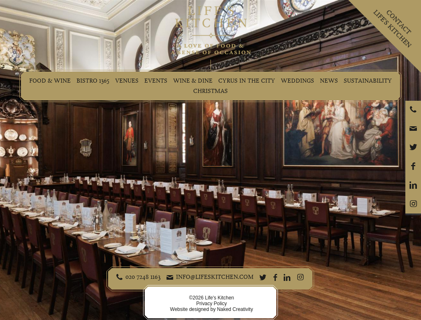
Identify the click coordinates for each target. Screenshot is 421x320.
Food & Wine (50, 81)
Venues (127, 81)
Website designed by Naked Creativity (211, 309)
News (329, 81)
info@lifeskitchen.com (215, 277)
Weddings (297, 81)
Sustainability (368, 81)
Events (155, 81)
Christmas (210, 91)
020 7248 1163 (143, 277)
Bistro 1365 (92, 81)
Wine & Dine (193, 81)
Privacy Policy (211, 303)
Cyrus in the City (246, 81)
